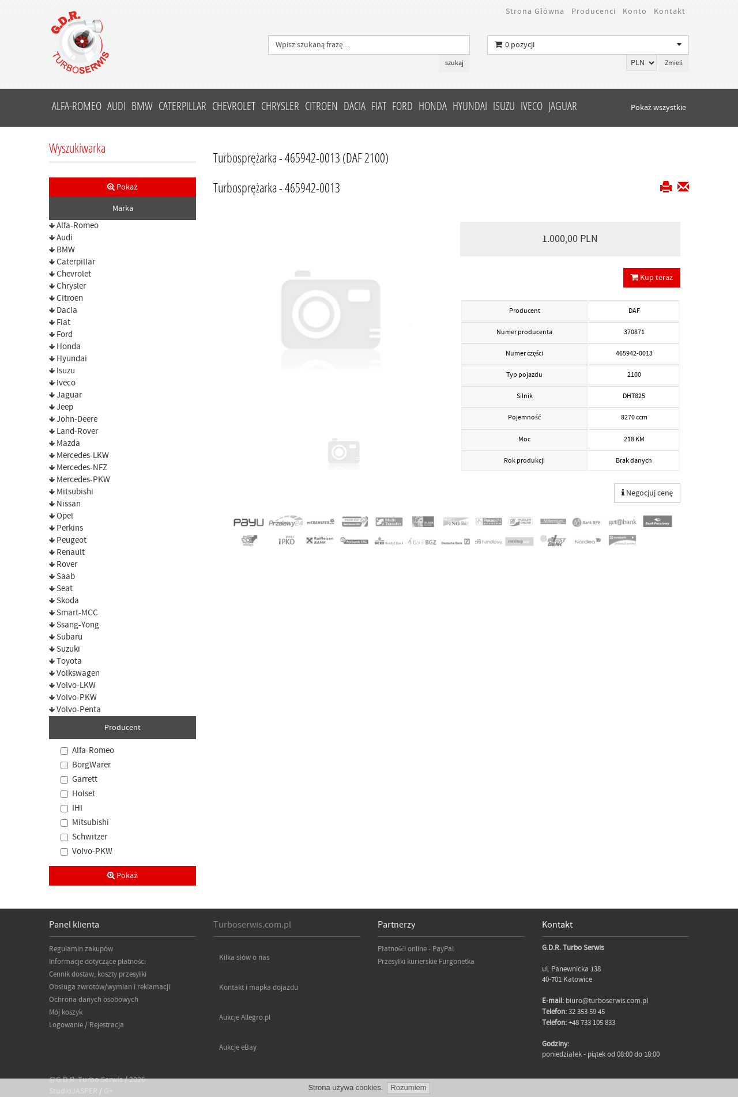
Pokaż (122, 187)
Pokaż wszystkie (658, 108)
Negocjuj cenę (647, 493)
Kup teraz (652, 278)
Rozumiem (408, 1087)
